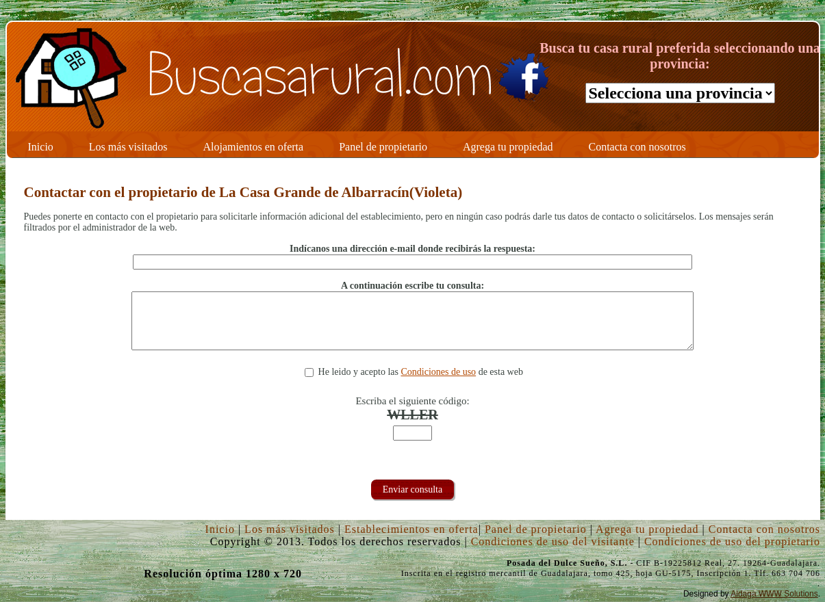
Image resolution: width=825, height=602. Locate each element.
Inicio (220, 529)
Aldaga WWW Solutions (774, 594)
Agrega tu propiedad (647, 529)
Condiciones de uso (438, 372)
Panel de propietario (536, 529)
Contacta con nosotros (764, 529)
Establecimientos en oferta (411, 529)
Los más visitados (289, 529)
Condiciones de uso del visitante (553, 541)
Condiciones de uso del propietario (732, 541)
